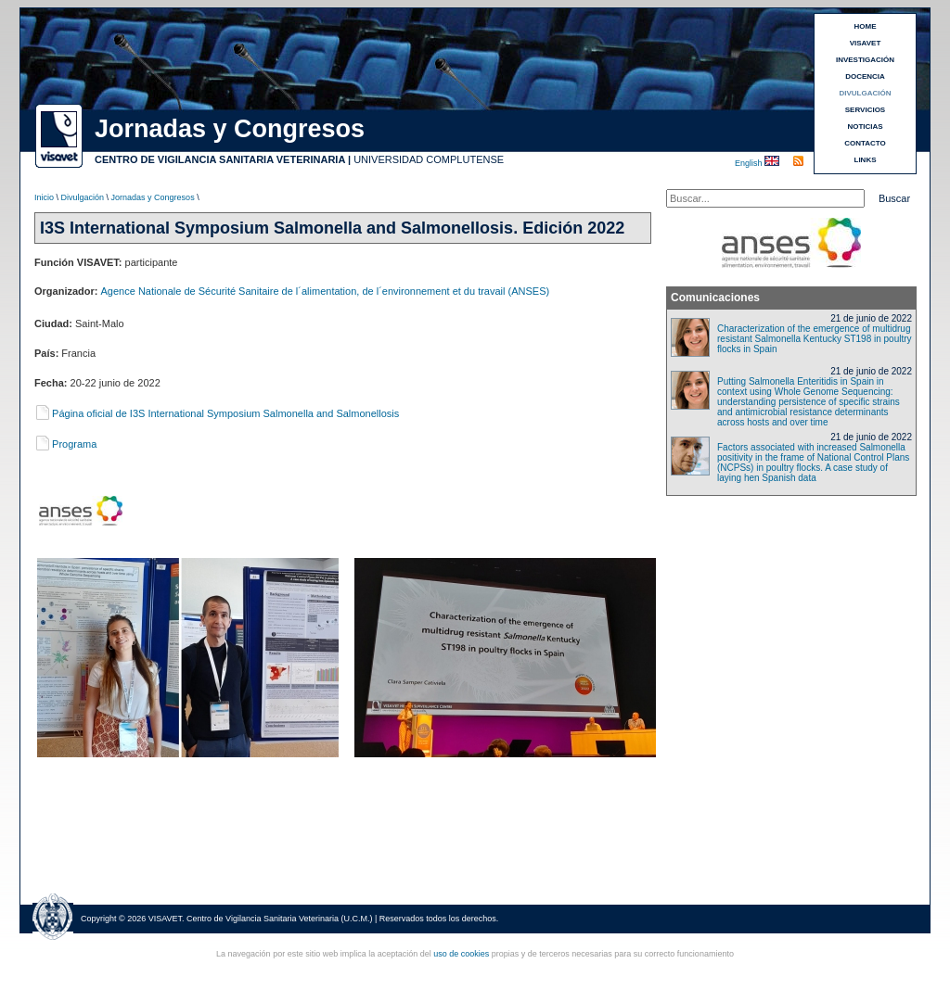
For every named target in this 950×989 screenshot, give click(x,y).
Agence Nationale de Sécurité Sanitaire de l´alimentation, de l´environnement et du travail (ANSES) (325, 291)
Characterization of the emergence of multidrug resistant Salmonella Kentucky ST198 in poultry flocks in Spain (814, 338)
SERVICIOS (865, 110)
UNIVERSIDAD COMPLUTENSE (428, 159)
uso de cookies (461, 953)
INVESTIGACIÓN (865, 60)
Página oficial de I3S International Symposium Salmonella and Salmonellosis (216, 413)
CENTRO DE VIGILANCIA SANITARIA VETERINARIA (220, 159)
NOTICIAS (864, 126)
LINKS (865, 160)
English (749, 163)
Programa (65, 444)
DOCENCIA (865, 76)
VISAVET (865, 43)
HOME (865, 26)
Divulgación (83, 197)
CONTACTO (865, 143)
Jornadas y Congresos (153, 197)
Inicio (44, 197)
